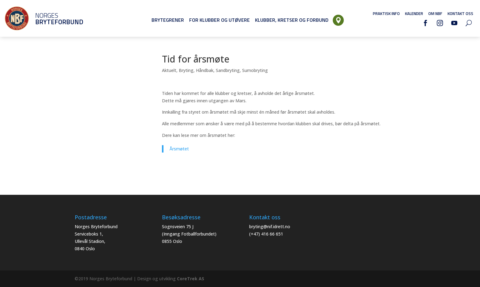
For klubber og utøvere (219, 20)
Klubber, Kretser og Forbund (291, 20)
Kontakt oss (460, 13)
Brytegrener (168, 20)
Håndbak (204, 70)
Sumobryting (255, 70)
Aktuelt (169, 70)
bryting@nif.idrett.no (269, 226)
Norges (50, 18)
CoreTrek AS (190, 278)
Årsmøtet (179, 149)
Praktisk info (386, 13)
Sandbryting (228, 70)
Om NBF (435, 13)
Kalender (414, 13)
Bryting (186, 70)
